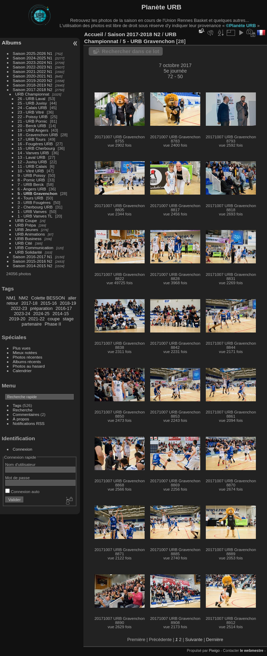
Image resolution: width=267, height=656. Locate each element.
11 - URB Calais (32, 166)
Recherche (23, 410)
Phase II (53, 324)
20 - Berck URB (32, 125)
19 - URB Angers (33, 130)
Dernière (214, 639)
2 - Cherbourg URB (35, 207)
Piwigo (214, 650)
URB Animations (30, 234)
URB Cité (23, 243)
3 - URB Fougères (34, 202)
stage (68, 318)
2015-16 (48, 303)
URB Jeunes (26, 229)
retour (12, 303)
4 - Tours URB (30, 198)
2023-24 (22, 313)
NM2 (23, 298)
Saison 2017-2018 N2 (32, 89)
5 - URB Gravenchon (37, 193)
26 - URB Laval (32, 98)
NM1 (11, 298)
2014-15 (60, 313)
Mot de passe (17, 477)
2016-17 (64, 308)
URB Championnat (32, 94)
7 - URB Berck (31, 184)
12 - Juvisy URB (32, 161)
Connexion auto (22, 491)
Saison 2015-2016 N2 (32, 261)
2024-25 (41, 313)
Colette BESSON (48, 298)
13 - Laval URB (32, 157)
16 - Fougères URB (35, 143)
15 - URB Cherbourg (36, 148)
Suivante (194, 639)
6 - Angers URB (32, 189)
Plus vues (22, 348)
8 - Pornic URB (31, 180)
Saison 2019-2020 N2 (32, 80)
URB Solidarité (28, 252)
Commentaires (26, 414)
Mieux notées (25, 352)
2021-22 (37, 318)
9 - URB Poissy (32, 175)
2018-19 (68, 303)
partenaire (32, 324)
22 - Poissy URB (33, 116)
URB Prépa (25, 225)
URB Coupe (26, 220)
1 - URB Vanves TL (35, 216)
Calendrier (22, 370)
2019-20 (17, 318)
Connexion (22, 449)
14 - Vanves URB (33, 152)
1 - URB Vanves (32, 211)
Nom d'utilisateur (20, 464)
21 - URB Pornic (32, 121)
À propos (21, 419)
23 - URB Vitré (31, 112)
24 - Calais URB (32, 107)
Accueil (93, 34)
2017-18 (29, 303)
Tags (17, 405)
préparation (41, 308)
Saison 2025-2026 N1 (32, 53)
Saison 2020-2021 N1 (32, 76)
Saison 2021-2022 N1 (32, 71)
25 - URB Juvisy (32, 103)
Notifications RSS (29, 423)
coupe (54, 318)
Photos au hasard (29, 366)
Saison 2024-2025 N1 (32, 58)
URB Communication (34, 247)
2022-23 (19, 308)
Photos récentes (27, 357)
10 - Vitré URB (31, 171)
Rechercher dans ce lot (130, 51)
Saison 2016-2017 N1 (32, 256)
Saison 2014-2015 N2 (32, 265)
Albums (11, 43)
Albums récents (27, 361)
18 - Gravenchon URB (38, 134)
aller (72, 298)
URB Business (28, 238)
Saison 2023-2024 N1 (32, 62)
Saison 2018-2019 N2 (32, 85)
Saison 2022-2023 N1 (32, 67)
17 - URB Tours (32, 139)
